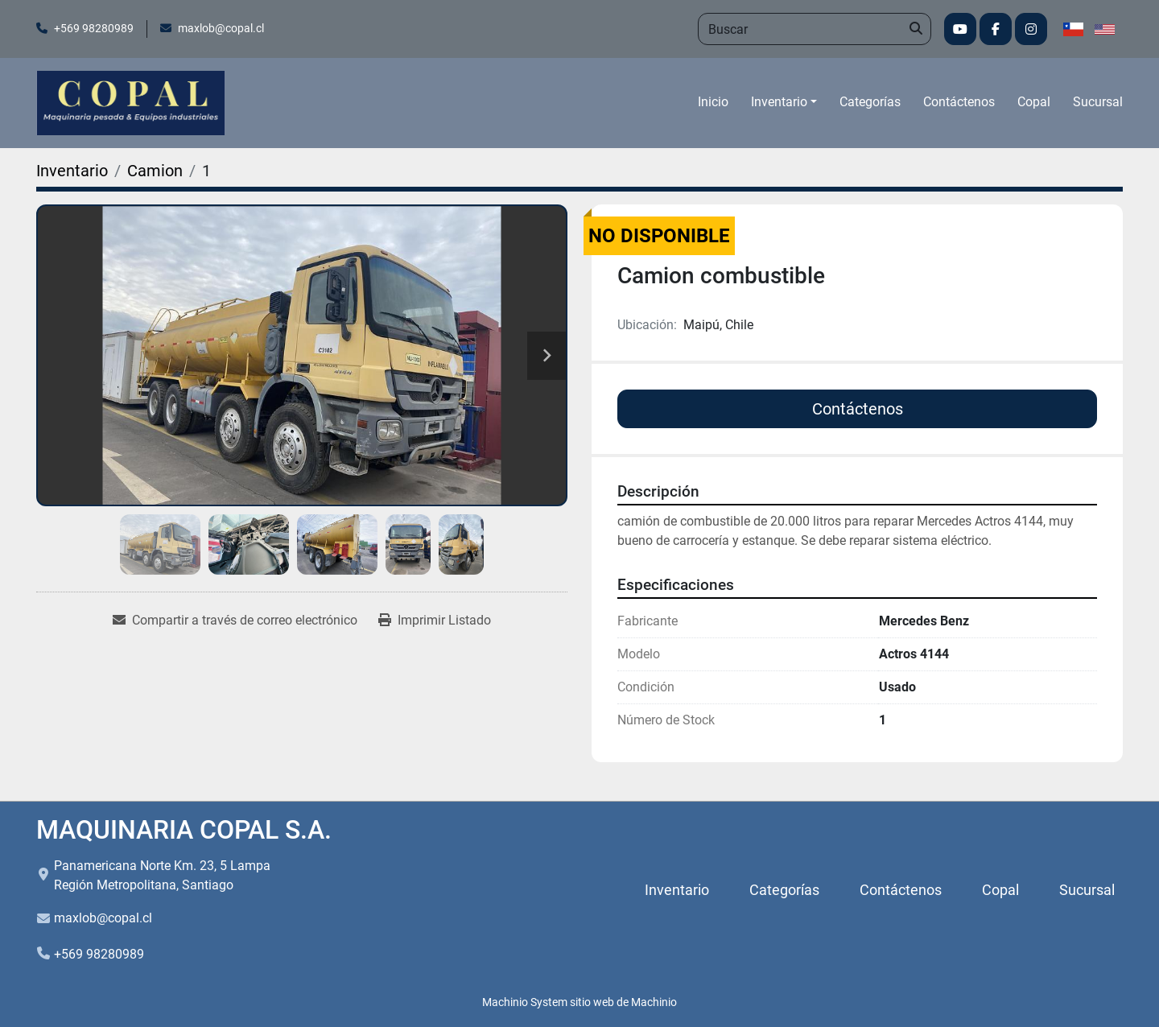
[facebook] (996, 29)
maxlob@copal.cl (221, 28)
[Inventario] (72, 170)
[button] (784, 102)
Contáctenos (959, 101)
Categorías (870, 101)
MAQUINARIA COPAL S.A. (184, 830)
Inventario (779, 101)
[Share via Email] (235, 620)
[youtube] (960, 29)
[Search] (814, 29)
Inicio (713, 101)
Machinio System (524, 1002)
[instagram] (1031, 29)
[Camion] (155, 170)
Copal (1033, 101)
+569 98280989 (94, 28)
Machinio (654, 1002)
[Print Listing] (434, 620)
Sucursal (1098, 101)
